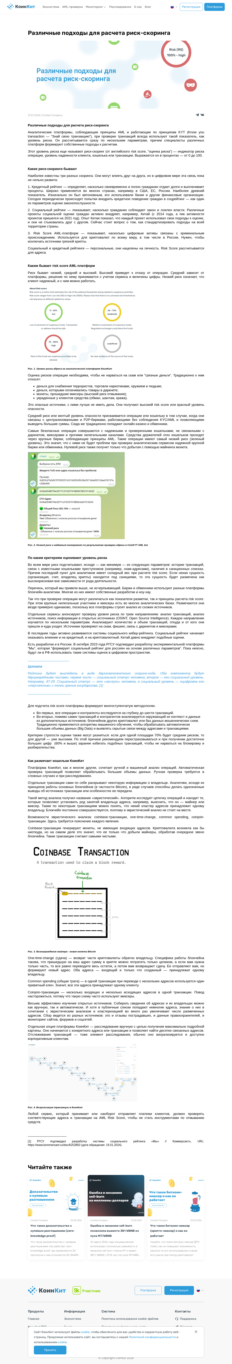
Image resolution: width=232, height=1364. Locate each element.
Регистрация (191, 7)
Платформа (214, 7)
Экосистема (50, 7)
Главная (33, 1318)
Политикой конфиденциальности (152, 1337)
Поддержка (185, 1319)
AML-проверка (72, 7)
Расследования (120, 7)
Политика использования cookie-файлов (130, 1318)
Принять (50, 1350)
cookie (85, 1332)
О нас (138, 7)
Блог (148, 7)
